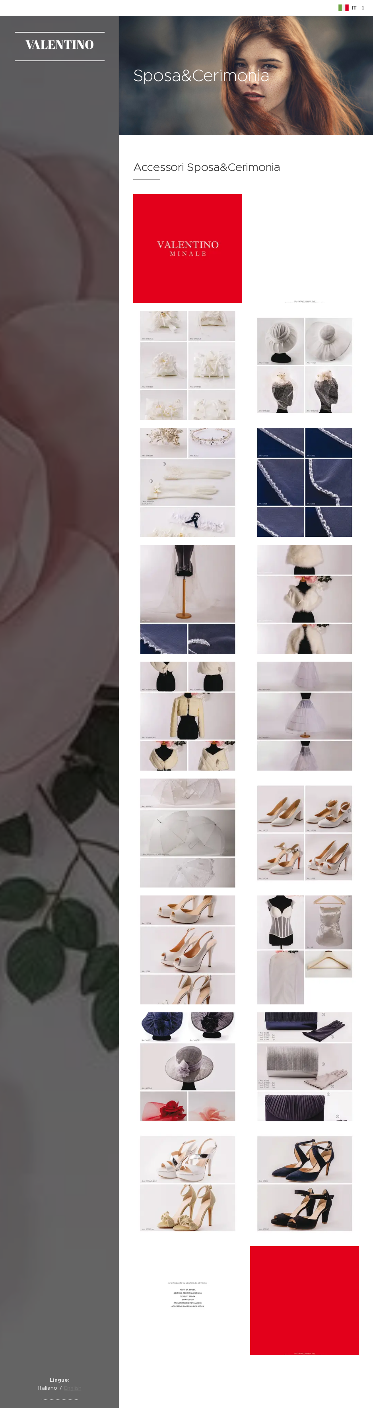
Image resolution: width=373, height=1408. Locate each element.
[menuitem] (59, 634)
